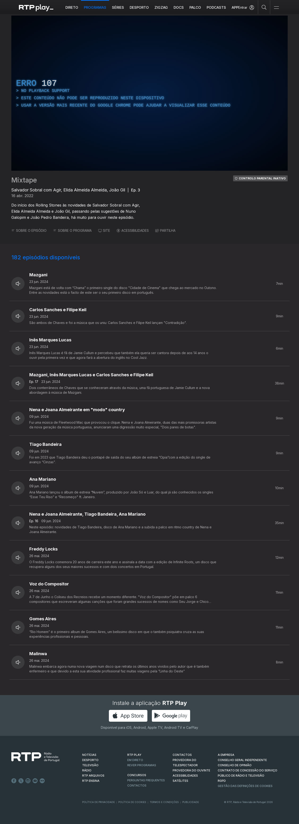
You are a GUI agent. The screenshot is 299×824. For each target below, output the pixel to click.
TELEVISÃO (90, 765)
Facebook (14, 780)
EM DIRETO (135, 760)
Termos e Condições (164, 802)
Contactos (136, 785)
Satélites (180, 781)
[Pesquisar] (264, 7)
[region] (149, 93)
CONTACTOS (182, 755)
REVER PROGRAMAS (141, 765)
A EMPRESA (226, 755)
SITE (104, 230)
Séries (118, 7)
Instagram (28, 780)
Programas (95, 7)
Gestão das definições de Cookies (245, 786)
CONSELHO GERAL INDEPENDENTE (242, 760)
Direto (71, 7)
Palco (195, 7)
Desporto (139, 7)
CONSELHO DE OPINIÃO (235, 765)
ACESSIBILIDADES (133, 230)
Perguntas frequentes (146, 780)
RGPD (222, 781)
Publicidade (190, 802)
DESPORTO (90, 760)
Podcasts (216, 7)
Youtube (35, 780)
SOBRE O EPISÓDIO (29, 230)
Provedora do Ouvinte (191, 770)
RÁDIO (86, 770)
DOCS (179, 7)
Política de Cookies (132, 802)
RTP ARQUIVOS (93, 775)
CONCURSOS (136, 775)
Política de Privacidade (98, 802)
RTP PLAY (134, 755)
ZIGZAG (161, 7)
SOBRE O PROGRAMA (72, 230)
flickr (42, 780)
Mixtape (24, 180)
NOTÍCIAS (89, 755)
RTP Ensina (90, 781)
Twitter (21, 780)
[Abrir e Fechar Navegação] (276, 7)
